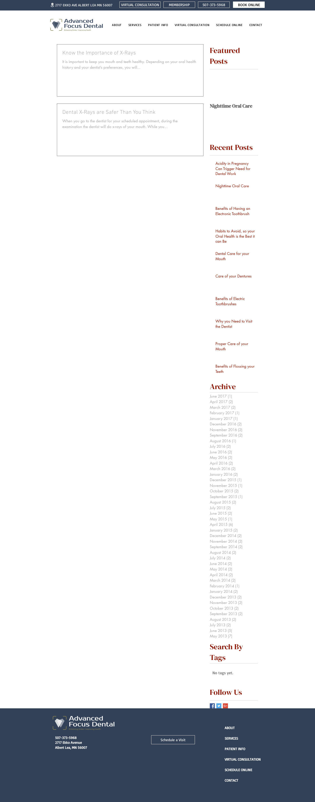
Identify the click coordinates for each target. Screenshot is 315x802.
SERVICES (231, 738)
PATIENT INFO (235, 749)
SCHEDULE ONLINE (238, 770)
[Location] (52, 5)
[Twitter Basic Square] (218, 705)
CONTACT (231, 780)
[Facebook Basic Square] (212, 705)
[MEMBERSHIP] (179, 5)
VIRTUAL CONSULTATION (240, 759)
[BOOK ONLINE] (249, 5)
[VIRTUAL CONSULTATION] (140, 5)
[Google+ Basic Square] (225, 705)
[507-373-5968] (214, 5)
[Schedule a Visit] (173, 739)
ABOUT (230, 728)
